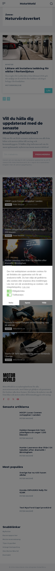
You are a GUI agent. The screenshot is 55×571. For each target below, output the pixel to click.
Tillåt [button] (44, 303)
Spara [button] (27, 303)
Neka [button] (11, 303)
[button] (9, 291)
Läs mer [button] (26, 287)
